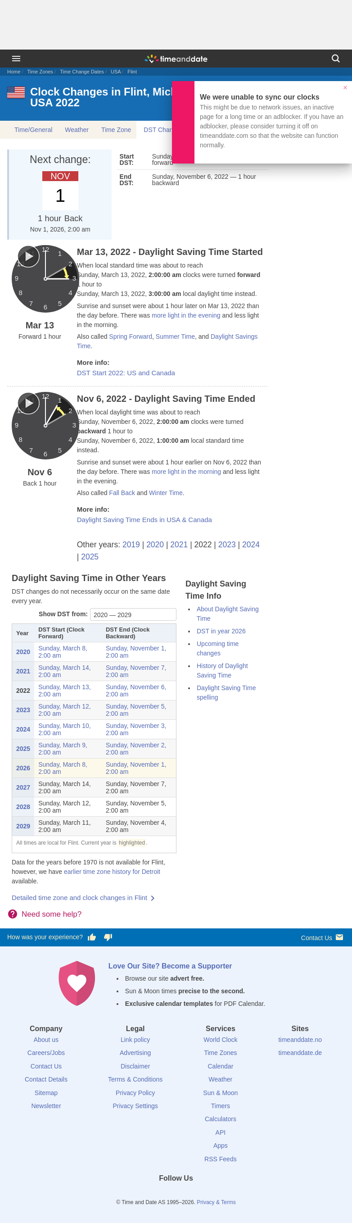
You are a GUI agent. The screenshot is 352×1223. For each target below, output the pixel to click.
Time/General (33, 129)
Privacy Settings (135, 1105)
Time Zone (116, 129)
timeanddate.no (300, 1039)
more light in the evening (186, 315)
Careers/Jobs (46, 1052)
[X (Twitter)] (160, 1194)
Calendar (220, 1066)
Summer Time (175, 336)
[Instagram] (191, 1194)
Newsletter (46, 1105)
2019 (131, 544)
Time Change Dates (82, 71)
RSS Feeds (220, 1159)
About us (46, 1039)
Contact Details (46, 1079)
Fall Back (122, 492)
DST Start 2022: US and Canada (126, 373)
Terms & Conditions (135, 1079)
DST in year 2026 (221, 631)
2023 (227, 544)
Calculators (220, 1119)
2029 (23, 826)
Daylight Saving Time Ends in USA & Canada (144, 519)
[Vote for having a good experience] (92, 937)
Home (13, 71)
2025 (90, 556)
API (221, 1132)
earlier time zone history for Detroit (112, 871)
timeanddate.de (300, 1052)
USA (116, 71)
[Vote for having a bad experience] (108, 937)
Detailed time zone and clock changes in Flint (79, 897)
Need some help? (51, 914)
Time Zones (40, 71)
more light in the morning (186, 471)
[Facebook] (145, 1194)
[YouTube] (206, 1194)
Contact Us (323, 937)
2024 (251, 544)
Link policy (135, 1039)
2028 (23, 806)
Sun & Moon (220, 1092)
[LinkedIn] (176, 1194)
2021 (179, 544)
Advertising (135, 1052)
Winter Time (166, 492)
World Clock (220, 1039)
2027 (23, 787)
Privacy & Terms (216, 1202)
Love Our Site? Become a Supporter (170, 966)
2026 (23, 768)
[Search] (336, 59)
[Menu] (16, 59)
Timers (220, 1105)
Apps (220, 1145)
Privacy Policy (135, 1092)
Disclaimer (135, 1066)
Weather (77, 129)
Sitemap (46, 1092)
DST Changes (163, 129)
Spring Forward (130, 336)
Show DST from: (63, 614)
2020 (155, 544)
